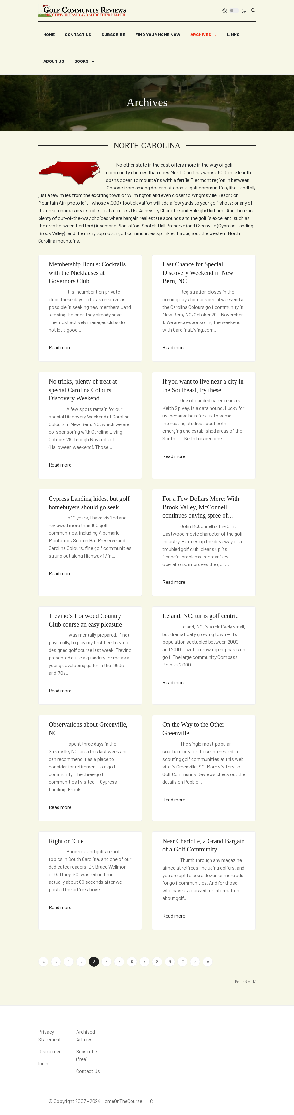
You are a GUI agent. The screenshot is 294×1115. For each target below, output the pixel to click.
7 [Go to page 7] (144, 961)
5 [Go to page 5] (119, 961)
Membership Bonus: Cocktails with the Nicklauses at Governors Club (87, 272)
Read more (60, 347)
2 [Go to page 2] (81, 961)
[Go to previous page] (56, 962)
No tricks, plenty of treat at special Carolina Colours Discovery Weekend (83, 390)
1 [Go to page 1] (68, 961)
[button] (203, 35)
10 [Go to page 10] (182, 961)
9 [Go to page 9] (170, 961)
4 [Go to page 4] (107, 961)
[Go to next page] (195, 962)
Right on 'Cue (66, 841)
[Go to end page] (208, 962)
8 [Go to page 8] (157, 961)
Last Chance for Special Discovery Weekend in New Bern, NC (197, 272)
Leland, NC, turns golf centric (200, 615)
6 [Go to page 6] (132, 961)
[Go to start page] (43, 962)
